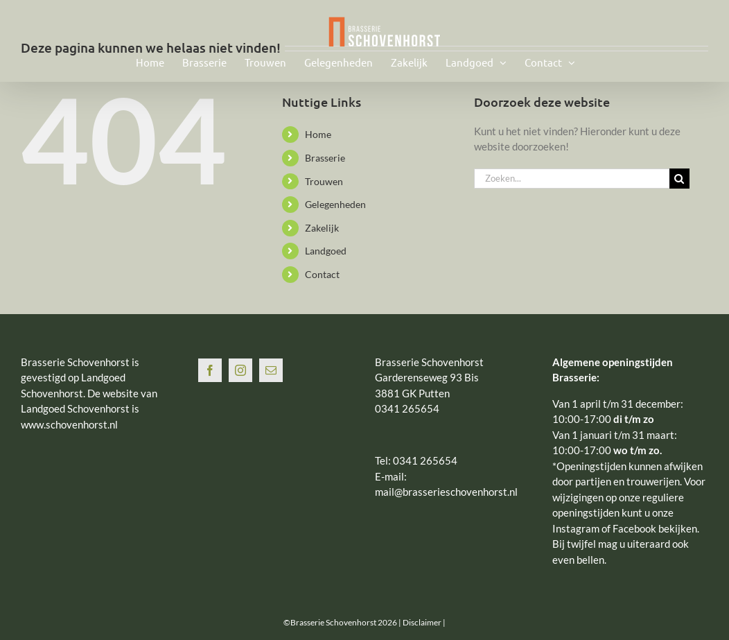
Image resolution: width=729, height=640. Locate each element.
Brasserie (325, 158)
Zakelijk (322, 228)
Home (318, 134)
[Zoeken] (679, 178)
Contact (322, 274)
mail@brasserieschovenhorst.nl (446, 491)
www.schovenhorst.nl (69, 424)
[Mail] (271, 370)
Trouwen (324, 181)
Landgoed (325, 251)
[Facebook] (210, 370)
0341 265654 (425, 460)
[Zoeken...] (571, 178)
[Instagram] (240, 370)
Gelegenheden (335, 204)
